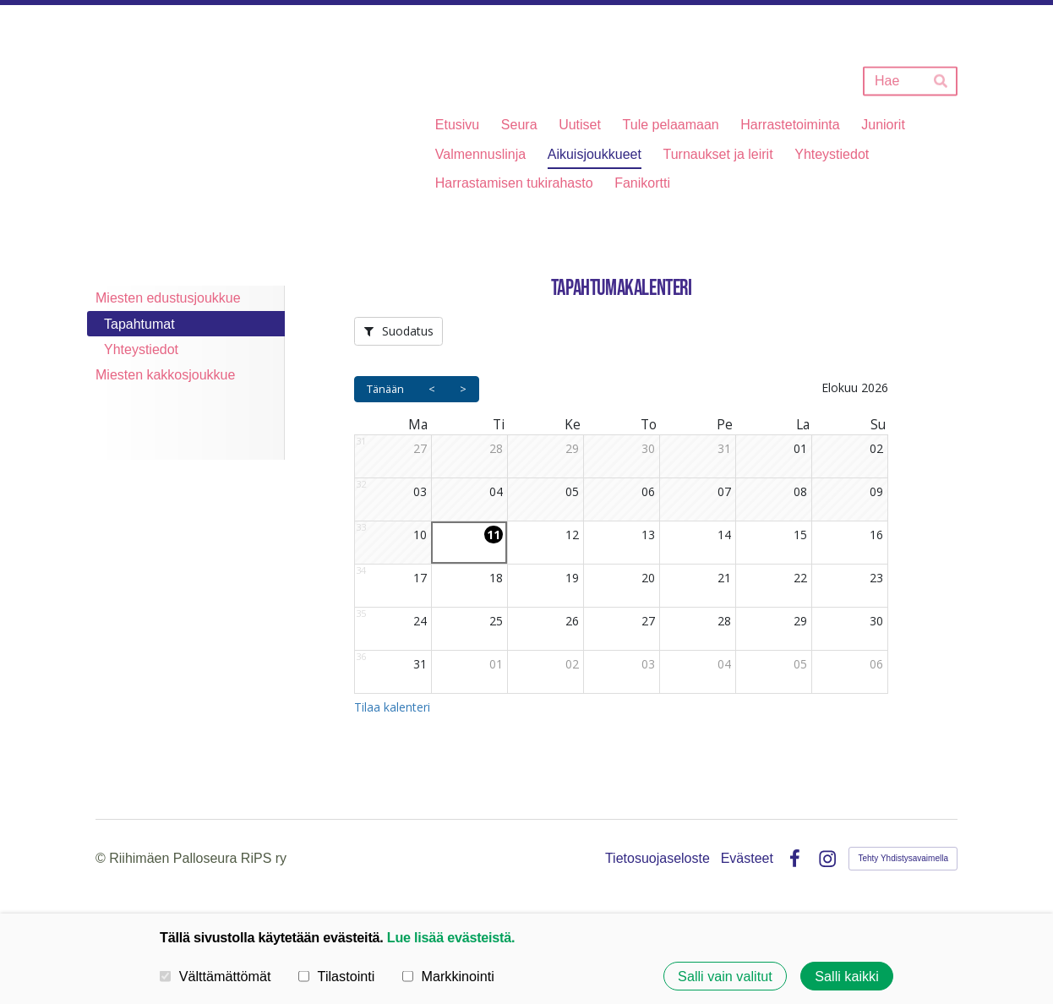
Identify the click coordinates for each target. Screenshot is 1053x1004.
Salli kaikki (847, 976)
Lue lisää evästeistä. (451, 937)
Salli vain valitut (725, 976)
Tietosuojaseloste (657, 858)
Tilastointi (336, 975)
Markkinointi (448, 975)
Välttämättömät (215, 975)
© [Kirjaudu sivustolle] (102, 858)
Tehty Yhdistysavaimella (903, 858)
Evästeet (747, 858)
